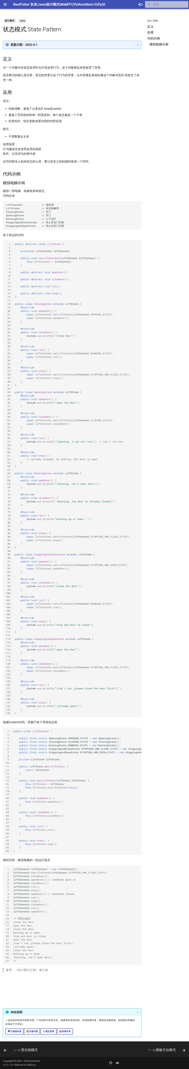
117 (8, 653)
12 (8, 282)
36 (8, 367)
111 (8, 632)
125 (8, 681)
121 (8, 667)
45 (8, 399)
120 (8, 663)
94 (8, 572)
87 (8, 547)
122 (8, 670)
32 (8, 353)
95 (8, 575)
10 (8, 275)
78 (8, 515)
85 (8, 540)
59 (8, 448)
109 (8, 625)
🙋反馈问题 (32, 1031)
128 (8, 692)
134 (8, 713)
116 (8, 649)
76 (8, 508)
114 (8, 642)
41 (8, 385)
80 (8, 522)
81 (8, 526)
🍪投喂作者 (65, 1031)
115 (8, 646)
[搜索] (166, 4)
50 (8, 416)
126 (8, 685)
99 (8, 589)
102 (8, 600)
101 (8, 596)
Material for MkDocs (25, 1064)
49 (8, 413)
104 (8, 607)
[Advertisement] (166, 76)
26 (8, 332)
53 (8, 427)
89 (8, 554)
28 (8, 339)
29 (8, 342)
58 (8, 445)
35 (8, 364)
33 (8, 357)
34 (8, 360)
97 (8, 582)
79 (8, 519)
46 (8, 402)
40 (8, 381)
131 (8, 702)
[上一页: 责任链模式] (21, 1050)
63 (8, 462)
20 (8, 311)
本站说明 (16, 1012)
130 (8, 699)
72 (8, 494)
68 (8, 480)
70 (8, 487)
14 (8, 289)
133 (8, 709)
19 (8, 307)
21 (8, 314)
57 (8, 441)
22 (8, 318)
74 (8, 501)
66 (8, 473)
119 (8, 660)
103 (8, 603)
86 (8, 543)
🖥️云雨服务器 (14, 1031)
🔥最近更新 (48, 1031)
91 (8, 561)
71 (8, 491)
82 (8, 529)
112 (8, 635)
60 (8, 452)
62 (8, 459)
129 (8, 695)
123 (8, 674)
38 (8, 374)
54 (8, 430)
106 (8, 614)
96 (8, 579)
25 (8, 328)
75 (8, 505)
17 (8, 300)
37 (8, 371)
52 (8, 423)
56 (8, 438)
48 (8, 409)
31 (8, 350)
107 (8, 617)
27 (8, 335)
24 (8, 325)
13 (8, 286)
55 (8, 434)
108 (8, 621)
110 (8, 628)
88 (8, 551)
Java (22, 20)
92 (8, 565)
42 (8, 388)
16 (8, 297)
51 (8, 420)
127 (8, 688)
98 (8, 586)
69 (8, 483)
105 (8, 610)
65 (8, 469)
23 (8, 321)
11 (8, 279)
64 (8, 466)
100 (8, 593)
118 (8, 656)
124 (8, 677)
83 (8, 533)
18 (8, 304)
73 (8, 498)
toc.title (152, 20)
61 (8, 455)
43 (8, 392)
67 (8, 476)
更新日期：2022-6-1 (24, 45)
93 (8, 568)
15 (8, 293)
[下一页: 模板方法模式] (165, 1050)
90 (8, 558)
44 (8, 395)
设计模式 (9, 20)
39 (8, 378)
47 (8, 406)
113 (8, 639)
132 (8, 706)
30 (8, 346)
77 (8, 512)
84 (8, 536)
